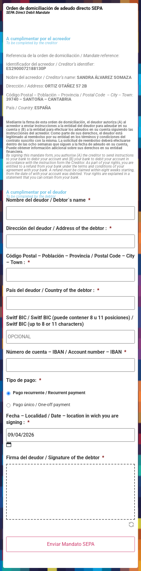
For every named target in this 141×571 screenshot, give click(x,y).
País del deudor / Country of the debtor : (52, 290)
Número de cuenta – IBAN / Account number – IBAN (66, 352)
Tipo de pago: (23, 380)
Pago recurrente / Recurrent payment (49, 392)
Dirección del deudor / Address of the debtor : (59, 228)
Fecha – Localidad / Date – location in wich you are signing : (62, 419)
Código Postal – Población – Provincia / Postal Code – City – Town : (70, 259)
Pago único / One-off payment (41, 404)
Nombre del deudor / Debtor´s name (48, 200)
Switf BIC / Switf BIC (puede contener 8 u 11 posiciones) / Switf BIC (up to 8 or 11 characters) (69, 321)
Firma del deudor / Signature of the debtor (55, 457)
